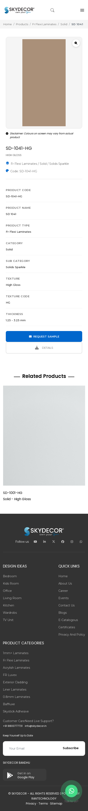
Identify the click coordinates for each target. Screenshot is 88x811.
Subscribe (71, 748)
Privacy (31, 803)
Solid (63, 24)
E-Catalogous (68, 620)
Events (63, 598)
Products (22, 24)
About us (65, 583)
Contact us (66, 605)
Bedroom (10, 576)
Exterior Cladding (15, 682)
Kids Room (11, 583)
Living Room (12, 598)
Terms (43, 803)
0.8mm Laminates (16, 697)
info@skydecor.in (36, 726)
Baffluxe (9, 704)
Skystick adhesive (16, 711)
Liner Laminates (14, 689)
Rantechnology (44, 798)
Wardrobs (10, 613)
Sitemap (56, 803)
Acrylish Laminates (16, 668)
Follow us (22, 542)
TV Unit (8, 620)
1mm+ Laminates (15, 653)
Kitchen (8, 605)
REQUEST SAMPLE (44, 336)
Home (7, 24)
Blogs (62, 613)
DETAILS (44, 348)
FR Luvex (10, 675)
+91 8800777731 (13, 726)
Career (63, 591)
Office (7, 591)
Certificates (66, 627)
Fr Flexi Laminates (44, 24)
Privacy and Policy (71, 634)
